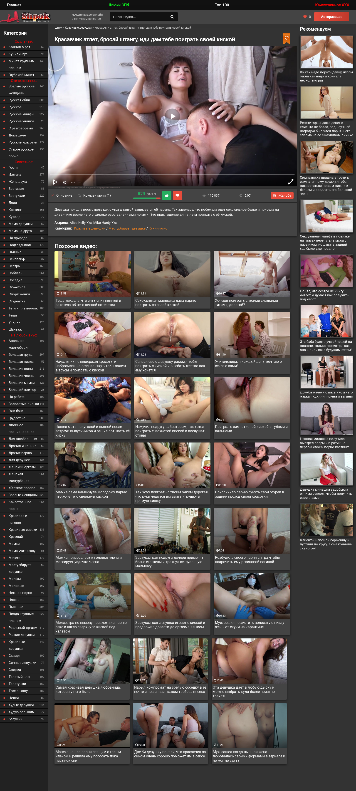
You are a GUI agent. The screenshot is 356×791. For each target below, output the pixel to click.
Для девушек (19, 460)
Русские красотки (23, 142)
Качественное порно (20, 505)
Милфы (15, 579)
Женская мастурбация (19, 477)
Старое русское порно (21, 152)
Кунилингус (158, 228)
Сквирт (14, 656)
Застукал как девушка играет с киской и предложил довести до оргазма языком (170, 624)
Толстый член (20, 677)
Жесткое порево (22, 488)
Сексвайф (17, 259)
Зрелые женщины (23, 495)
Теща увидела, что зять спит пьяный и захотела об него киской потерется (88, 302)
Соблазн (15, 273)
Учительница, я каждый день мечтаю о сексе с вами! (248, 363)
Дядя (13, 203)
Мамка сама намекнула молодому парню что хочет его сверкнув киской (91, 494)
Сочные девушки (22, 663)
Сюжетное (17, 287)
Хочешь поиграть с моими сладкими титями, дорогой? (246, 302)
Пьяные (15, 252)
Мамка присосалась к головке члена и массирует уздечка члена (89, 559)
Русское (15, 107)
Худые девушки (21, 705)
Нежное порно (20, 593)
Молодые (16, 586)
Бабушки (15, 719)
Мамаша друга (20, 231)
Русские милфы (21, 114)
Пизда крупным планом (21, 617)
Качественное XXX (332, 5)
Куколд (14, 217)
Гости (13, 168)
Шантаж (15, 329)
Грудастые (17, 418)
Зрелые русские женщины (22, 89)
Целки (14, 698)
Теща (13, 315)
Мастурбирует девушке (127, 228)
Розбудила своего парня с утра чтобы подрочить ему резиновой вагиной (247, 559)
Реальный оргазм (23, 628)
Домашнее (17, 135)
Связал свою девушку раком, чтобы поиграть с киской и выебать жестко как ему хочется (170, 365)
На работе (17, 397)
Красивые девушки (89, 228)
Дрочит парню (20, 453)
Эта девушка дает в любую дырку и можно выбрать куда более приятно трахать (244, 691)
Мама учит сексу (22, 551)
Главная (14, 5)
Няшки (14, 600)
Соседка (15, 280)
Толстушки (17, 684)
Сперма (15, 670)
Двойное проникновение (21, 428)
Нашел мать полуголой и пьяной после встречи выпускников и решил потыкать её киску (93, 431)
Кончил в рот (19, 47)
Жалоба (282, 195)
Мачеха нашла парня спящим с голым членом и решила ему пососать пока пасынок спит (88, 756)
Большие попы (21, 369)
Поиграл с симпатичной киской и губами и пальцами (251, 429)
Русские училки (21, 121)
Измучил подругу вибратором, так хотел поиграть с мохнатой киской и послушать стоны (171, 431)
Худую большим (22, 712)
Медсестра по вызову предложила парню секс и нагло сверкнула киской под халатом (91, 626)
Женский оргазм (22, 467)
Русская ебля (19, 100)
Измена (15, 175)
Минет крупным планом (22, 64)
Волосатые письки (24, 404)
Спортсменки (19, 294)
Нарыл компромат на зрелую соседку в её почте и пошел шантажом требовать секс (170, 689)
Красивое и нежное (18, 519)
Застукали (17, 196)
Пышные (16, 607)
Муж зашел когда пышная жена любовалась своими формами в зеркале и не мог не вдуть (249, 756)
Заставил (16, 189)
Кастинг (15, 210)
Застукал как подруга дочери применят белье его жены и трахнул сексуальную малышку (169, 561)
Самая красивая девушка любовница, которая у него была (88, 689)
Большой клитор (22, 390)
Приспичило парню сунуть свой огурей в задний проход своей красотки (249, 494)
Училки (14, 322)
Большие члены (22, 376)
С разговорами (21, 128)
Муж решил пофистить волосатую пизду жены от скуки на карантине (249, 624)
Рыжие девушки (22, 635)
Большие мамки (22, 383)
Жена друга (18, 182)
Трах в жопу (18, 691)
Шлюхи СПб (118, 5)
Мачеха (14, 558)
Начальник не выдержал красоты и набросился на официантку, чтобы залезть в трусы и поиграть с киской (92, 365)
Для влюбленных (23, 439)
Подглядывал (20, 245)
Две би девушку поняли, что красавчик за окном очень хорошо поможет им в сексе (170, 754)
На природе (18, 238)
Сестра (14, 266)
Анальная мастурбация (19, 344)
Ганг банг (16, 411)
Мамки (14, 544)
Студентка (17, 301)
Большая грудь (20, 355)
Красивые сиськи (23, 530)
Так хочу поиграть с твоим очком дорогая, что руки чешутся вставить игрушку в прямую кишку (171, 496)
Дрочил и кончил (23, 446)
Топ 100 (222, 5)
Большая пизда (21, 362)
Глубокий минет (21, 75)
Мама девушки (21, 224)
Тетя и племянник (23, 308)
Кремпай (16, 537)
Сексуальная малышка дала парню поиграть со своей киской (165, 302)
